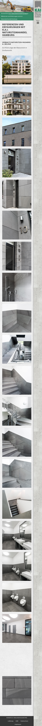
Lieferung (10, 721)
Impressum (18, 724)
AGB (17, 721)
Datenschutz (24, 721)
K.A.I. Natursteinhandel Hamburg (18, 13)
